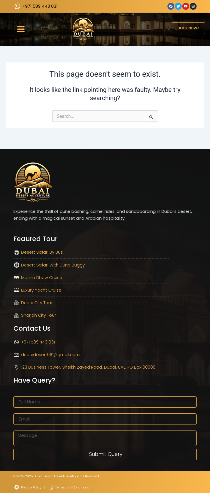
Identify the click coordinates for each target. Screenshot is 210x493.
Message (22, 428)
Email (18, 410)
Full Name (23, 393)
